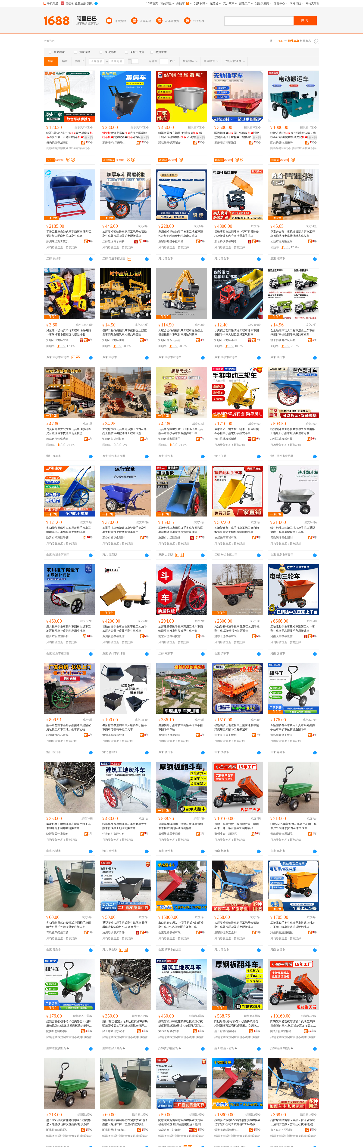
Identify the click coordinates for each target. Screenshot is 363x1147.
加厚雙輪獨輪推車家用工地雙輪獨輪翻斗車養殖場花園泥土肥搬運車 (124, 233)
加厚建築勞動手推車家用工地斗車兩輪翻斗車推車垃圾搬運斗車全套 (180, 628)
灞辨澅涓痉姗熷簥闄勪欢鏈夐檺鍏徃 (115, 142)
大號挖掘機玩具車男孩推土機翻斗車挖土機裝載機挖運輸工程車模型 (124, 431)
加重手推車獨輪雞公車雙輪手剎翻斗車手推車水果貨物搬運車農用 (124, 530)
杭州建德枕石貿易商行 (59, 735)
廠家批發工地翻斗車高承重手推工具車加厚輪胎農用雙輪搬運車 (68, 826)
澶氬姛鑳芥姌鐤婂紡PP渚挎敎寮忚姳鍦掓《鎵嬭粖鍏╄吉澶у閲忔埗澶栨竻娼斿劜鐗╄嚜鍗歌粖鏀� (124, 1122)
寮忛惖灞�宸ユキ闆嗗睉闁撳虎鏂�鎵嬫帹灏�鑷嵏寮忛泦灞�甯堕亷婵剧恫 (125, 135)
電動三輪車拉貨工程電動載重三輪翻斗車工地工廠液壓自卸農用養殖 (236, 826)
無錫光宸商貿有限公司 (227, 537)
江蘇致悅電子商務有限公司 (115, 241)
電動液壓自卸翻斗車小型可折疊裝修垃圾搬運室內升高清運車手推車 (236, 233)
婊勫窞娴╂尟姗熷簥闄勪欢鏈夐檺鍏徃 (171, 1130)
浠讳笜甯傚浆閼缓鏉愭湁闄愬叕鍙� (171, 1031)
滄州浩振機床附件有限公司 (115, 932)
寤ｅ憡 (88, 137)
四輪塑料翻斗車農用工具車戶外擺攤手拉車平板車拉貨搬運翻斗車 (292, 727)
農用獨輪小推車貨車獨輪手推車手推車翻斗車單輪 (180, 727)
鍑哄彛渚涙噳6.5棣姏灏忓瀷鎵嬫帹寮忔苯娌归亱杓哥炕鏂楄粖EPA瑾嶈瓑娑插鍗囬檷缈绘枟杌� (237, 1122)
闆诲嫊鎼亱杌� (280, 148)
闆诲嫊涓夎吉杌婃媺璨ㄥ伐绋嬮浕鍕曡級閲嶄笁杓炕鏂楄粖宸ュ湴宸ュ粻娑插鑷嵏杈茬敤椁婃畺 (293, 1024)
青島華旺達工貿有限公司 (283, 735)
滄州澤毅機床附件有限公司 (115, 735)
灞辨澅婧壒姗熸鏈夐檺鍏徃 (227, 1130)
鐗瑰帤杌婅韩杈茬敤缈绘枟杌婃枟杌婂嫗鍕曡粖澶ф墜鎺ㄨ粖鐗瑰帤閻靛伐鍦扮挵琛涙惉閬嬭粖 (181, 1024)
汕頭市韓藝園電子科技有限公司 (171, 438)
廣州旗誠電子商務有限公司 (171, 833)
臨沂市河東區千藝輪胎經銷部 (59, 537)
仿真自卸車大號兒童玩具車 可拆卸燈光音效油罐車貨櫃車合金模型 (68, 431)
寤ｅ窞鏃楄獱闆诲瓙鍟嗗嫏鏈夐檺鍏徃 (227, 1031)
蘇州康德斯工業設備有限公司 (59, 241)
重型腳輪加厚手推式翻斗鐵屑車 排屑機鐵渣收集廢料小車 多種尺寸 (124, 925)
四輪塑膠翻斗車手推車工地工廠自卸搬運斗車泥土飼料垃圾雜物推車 (236, 530)
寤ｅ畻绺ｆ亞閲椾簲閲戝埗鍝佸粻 (283, 1130)
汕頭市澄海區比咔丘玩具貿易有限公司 (115, 340)
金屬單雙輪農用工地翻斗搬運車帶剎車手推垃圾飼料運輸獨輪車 (180, 826)
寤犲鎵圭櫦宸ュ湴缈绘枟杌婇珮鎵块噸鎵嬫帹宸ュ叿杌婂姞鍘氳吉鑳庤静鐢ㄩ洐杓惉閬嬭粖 (125, 1024)
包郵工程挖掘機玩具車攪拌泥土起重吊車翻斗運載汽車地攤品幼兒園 (124, 332)
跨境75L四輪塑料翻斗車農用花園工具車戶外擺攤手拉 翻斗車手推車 (293, 826)
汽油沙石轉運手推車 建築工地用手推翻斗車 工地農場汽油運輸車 (237, 628)
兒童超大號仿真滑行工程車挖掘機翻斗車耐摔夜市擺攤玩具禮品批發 (68, 332)
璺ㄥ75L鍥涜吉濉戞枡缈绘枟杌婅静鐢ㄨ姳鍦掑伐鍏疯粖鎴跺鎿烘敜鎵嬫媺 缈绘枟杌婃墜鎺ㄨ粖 (69, 1122)
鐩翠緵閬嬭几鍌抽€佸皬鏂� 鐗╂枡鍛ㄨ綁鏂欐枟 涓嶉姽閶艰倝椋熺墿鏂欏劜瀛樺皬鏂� (180, 135)
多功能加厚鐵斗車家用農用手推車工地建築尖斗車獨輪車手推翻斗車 (68, 530)
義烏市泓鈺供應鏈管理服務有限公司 (59, 438)
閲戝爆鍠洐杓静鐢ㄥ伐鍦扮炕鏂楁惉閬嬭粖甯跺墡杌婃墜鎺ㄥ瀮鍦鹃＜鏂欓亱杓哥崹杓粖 (236, 1024)
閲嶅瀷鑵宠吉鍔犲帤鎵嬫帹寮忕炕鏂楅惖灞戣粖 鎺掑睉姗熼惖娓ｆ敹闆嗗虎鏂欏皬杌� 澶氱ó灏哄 (180, 1122)
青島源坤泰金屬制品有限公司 (283, 537)
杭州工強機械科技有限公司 (283, 438)
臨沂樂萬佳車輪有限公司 (59, 833)
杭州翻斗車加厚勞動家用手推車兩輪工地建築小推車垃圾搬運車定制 (292, 431)
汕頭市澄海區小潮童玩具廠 (227, 340)
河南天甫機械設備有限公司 (283, 636)
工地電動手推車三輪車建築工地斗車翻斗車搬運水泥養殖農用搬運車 (292, 628)
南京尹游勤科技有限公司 (171, 636)
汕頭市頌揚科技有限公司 (115, 438)
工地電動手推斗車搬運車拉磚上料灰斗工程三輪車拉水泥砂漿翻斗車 (292, 925)
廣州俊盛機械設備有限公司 (115, 636)
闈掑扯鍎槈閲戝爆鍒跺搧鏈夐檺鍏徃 (59, 1130)
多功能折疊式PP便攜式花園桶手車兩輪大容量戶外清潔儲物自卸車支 (68, 925)
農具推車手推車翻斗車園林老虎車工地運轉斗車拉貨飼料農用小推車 (68, 628)
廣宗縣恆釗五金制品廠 (227, 932)
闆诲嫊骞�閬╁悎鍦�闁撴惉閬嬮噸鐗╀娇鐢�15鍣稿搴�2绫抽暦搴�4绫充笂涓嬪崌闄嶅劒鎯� (236, 135)
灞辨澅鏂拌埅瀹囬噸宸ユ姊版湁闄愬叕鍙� (227, 142)
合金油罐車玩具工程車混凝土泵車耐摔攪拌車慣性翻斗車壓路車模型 (292, 332)
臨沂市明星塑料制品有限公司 (59, 636)
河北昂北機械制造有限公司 (227, 438)
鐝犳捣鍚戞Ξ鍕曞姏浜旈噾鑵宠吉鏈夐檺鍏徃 (59, 142)
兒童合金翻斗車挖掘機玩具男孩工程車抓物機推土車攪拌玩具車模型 (292, 233)
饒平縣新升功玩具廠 (282, 340)
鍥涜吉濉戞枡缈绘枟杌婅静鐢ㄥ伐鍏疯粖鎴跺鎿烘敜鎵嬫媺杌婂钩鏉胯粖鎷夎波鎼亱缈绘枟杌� (69, 1024)
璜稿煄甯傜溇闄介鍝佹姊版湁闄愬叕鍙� (171, 142)
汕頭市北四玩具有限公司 (171, 340)
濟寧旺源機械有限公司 (227, 636)
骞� (89, 142)
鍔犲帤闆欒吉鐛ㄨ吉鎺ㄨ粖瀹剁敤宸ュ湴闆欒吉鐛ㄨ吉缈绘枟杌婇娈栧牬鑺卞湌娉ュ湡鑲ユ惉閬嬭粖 (293, 1122)
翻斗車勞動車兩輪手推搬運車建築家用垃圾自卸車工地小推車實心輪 (68, 727)
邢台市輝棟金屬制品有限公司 (115, 537)
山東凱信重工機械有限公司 (227, 735)
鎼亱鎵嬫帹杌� (79, 148)
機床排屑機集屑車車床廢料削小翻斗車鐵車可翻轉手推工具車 (124, 727)
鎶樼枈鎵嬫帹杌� (57, 148)
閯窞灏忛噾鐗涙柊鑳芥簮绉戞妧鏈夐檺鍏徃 (283, 1031)
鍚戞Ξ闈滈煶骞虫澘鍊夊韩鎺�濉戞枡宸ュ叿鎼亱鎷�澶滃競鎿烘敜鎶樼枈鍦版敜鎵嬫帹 (69, 135)
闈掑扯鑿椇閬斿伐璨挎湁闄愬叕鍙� (59, 1031)
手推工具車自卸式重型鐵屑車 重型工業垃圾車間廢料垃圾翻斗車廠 (68, 233)
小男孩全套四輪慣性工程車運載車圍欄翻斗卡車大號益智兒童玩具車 (236, 332)
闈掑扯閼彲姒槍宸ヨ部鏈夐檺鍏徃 (115, 1130)
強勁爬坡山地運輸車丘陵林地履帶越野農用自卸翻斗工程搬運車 (236, 727)
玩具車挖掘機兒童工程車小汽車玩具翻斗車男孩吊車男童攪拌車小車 (180, 431)
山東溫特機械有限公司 (171, 932)
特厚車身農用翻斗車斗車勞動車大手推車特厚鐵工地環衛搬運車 (124, 826)
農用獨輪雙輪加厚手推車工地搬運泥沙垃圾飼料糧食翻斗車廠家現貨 (180, 233)
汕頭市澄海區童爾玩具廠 (283, 241)
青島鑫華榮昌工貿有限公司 (59, 932)
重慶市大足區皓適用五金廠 (171, 537)
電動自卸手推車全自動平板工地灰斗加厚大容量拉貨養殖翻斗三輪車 (124, 628)
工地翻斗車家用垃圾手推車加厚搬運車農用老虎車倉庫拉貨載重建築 (180, 530)
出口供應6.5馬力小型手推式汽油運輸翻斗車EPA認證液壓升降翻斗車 (180, 925)
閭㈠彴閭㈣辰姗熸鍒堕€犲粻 (283, 142)
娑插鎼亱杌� (301, 148)
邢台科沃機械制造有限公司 (227, 241)
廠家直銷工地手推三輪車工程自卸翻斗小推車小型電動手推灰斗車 (236, 431)
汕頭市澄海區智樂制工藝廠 (59, 340)
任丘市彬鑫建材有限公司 (115, 833)
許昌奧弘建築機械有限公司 (283, 932)
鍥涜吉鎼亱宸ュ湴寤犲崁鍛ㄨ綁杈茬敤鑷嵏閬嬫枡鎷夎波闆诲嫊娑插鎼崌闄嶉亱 (293, 135)
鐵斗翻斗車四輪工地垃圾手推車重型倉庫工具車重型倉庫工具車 (292, 530)
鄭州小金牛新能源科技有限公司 (227, 833)
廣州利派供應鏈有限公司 (171, 735)
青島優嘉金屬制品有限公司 (283, 833)
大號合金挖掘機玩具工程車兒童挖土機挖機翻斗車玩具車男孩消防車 (180, 332)
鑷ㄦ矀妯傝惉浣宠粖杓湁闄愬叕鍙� (115, 1031)
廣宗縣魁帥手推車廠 (170, 241)
